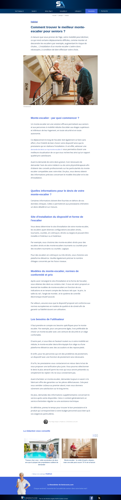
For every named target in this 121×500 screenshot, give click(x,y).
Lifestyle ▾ (78, 11)
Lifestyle (60, 15)
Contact (76, 494)
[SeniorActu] (60, 4)
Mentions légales (54, 494)
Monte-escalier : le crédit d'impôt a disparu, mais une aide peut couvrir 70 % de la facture (79, 455)
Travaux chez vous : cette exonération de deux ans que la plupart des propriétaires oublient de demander (41, 456)
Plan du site (43, 494)
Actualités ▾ (63, 11)
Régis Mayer (55, 415)
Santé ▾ (34, 11)
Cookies (69, 494)
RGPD (63, 494)
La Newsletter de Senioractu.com (60, 480)
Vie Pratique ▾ (19, 11)
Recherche (104, 11)
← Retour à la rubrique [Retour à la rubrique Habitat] (41, 470)
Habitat (67, 15)
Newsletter (91, 11)
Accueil (54, 15)
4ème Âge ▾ (49, 11)
